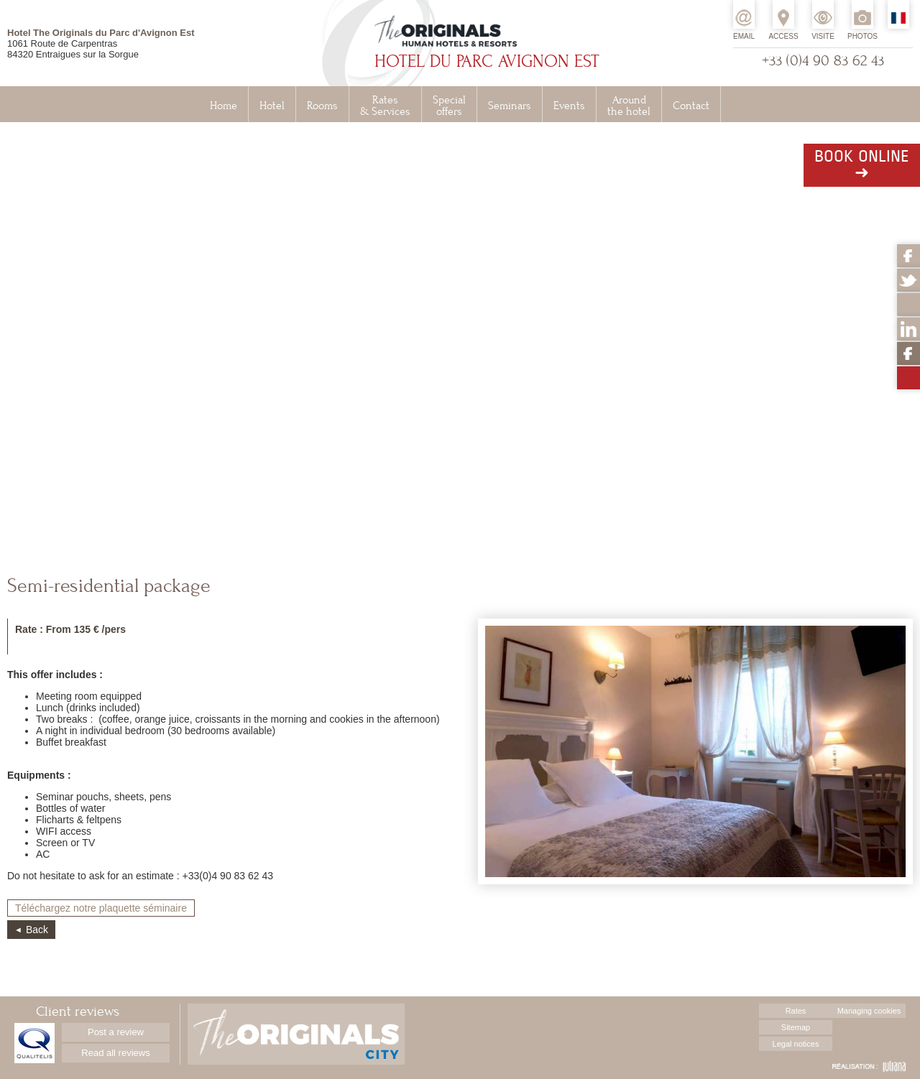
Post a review (116, 1032)
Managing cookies (869, 1010)
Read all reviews (115, 1052)
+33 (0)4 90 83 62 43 (823, 61)
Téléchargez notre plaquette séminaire (101, 908)
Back (37, 929)
